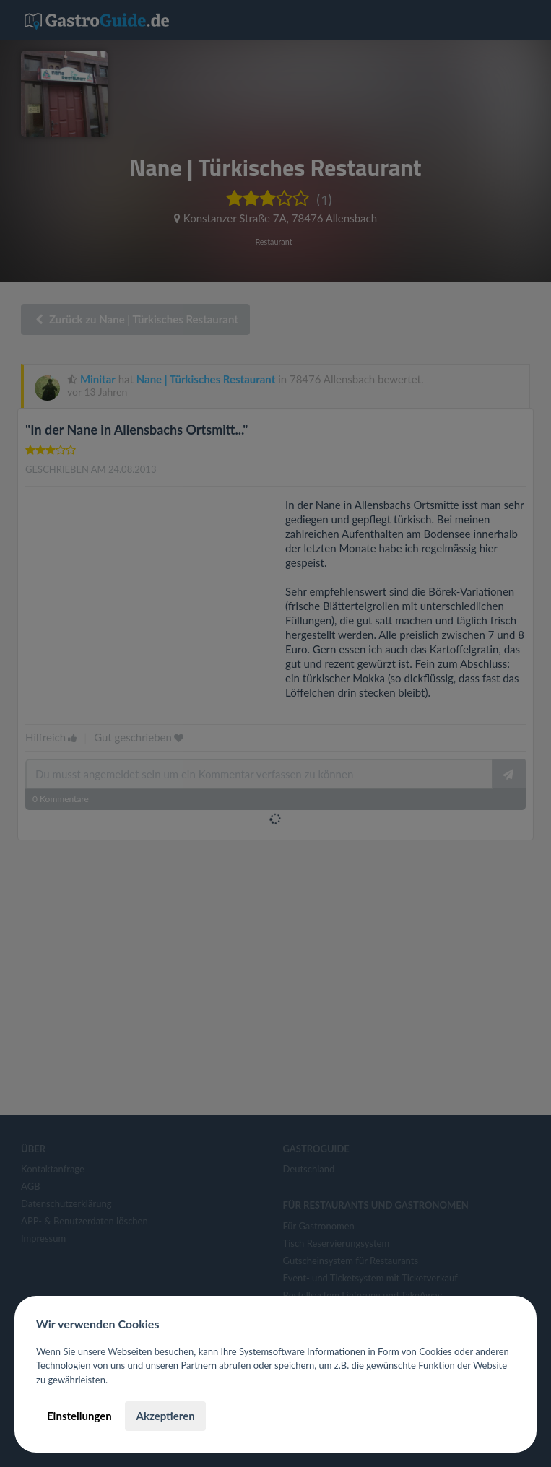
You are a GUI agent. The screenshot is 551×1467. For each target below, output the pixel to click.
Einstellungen (79, 1415)
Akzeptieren (165, 1415)
